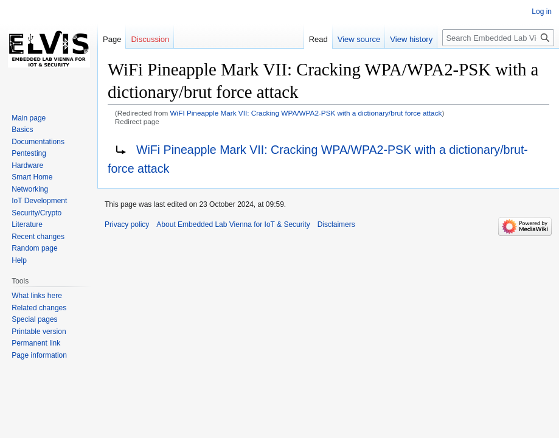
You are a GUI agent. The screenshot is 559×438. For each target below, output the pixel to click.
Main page (29, 118)
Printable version (39, 331)
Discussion (150, 39)
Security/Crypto (36, 213)
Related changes (39, 308)
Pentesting (29, 153)
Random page (34, 248)
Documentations (38, 141)
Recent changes (38, 236)
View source (359, 39)
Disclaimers (336, 224)
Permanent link (36, 343)
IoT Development (39, 200)
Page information (39, 355)
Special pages (34, 319)
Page (112, 39)
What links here (37, 295)
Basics (22, 129)
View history (411, 39)
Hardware (27, 165)
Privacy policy (127, 224)
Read (318, 39)
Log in (542, 11)
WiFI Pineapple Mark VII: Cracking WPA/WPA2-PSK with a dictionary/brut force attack (306, 113)
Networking (30, 189)
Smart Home (32, 177)
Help (19, 260)
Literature (27, 224)
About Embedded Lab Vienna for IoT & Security (233, 224)
